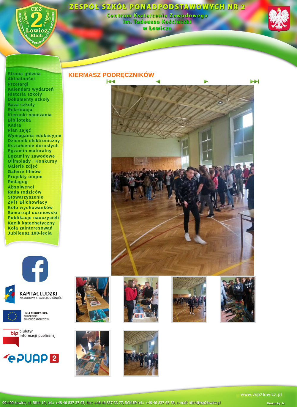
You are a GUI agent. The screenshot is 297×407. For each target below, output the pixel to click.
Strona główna (24, 73)
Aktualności (21, 78)
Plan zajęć (19, 130)
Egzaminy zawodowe (31, 156)
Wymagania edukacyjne (34, 135)
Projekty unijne (25, 176)
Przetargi (18, 84)
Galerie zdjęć (23, 166)
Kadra (14, 125)
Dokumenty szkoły (29, 99)
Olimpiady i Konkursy (32, 161)
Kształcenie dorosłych (33, 145)
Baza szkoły (21, 104)
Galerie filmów (24, 171)
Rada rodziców (25, 192)
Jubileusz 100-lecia (30, 233)
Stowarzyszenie (26, 197)
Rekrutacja (20, 109)
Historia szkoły (25, 94)
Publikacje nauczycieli (33, 217)
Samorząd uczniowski (33, 212)
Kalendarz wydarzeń (31, 89)
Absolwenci (21, 187)
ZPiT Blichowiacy (28, 202)
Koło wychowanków (30, 207)
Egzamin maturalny (30, 150)
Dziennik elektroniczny (34, 140)
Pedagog (18, 181)
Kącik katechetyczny (31, 223)
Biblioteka (19, 120)
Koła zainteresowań (30, 228)
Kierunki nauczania (30, 114)
